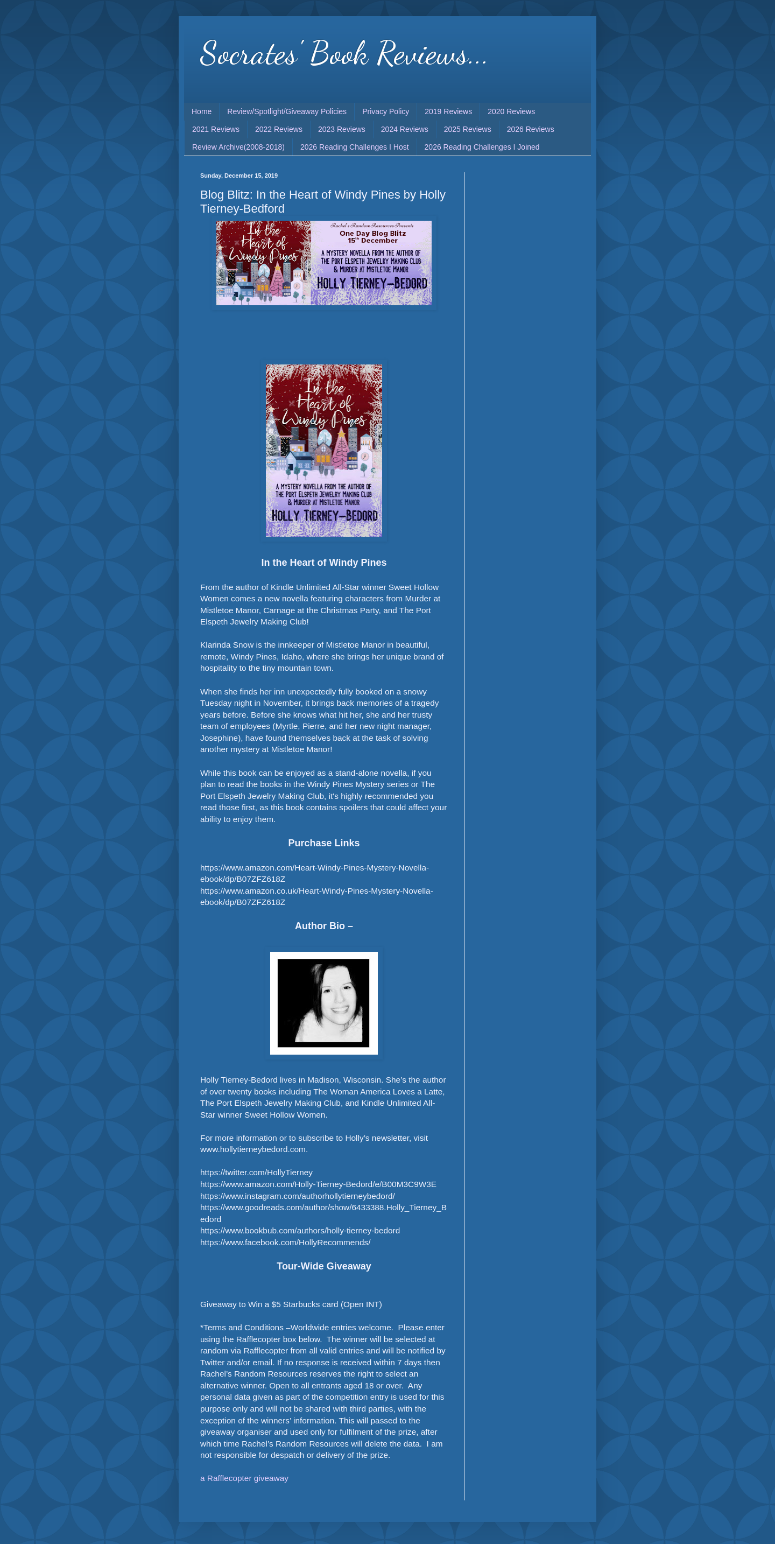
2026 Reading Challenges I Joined (482, 147)
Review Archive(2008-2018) (238, 147)
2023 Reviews (341, 129)
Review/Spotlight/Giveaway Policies (287, 111)
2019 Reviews (448, 111)
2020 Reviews (511, 111)
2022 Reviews (278, 129)
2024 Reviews (404, 129)
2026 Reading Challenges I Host (354, 147)
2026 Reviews (530, 129)
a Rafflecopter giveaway (244, 1478)
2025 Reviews (467, 129)
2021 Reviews (215, 129)
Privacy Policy (385, 111)
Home (202, 111)
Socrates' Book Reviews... (344, 52)
